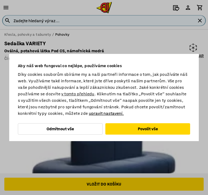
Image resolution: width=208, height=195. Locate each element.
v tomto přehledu (77, 93)
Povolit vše (148, 128)
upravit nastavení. (106, 113)
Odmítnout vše (60, 128)
